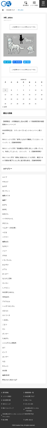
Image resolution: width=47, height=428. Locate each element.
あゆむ (4, 209)
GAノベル (28, 400)
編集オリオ (6, 195)
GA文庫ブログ (29, 396)
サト (3, 329)
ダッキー (5, 334)
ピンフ (4, 352)
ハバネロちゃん (7, 218)
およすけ (5, 264)
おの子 (4, 186)
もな (3, 361)
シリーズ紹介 (7, 396)
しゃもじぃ (6, 288)
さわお (4, 255)
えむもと (5, 311)
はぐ (3, 347)
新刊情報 (5, 392)
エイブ (4, 177)
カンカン (5, 283)
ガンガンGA (29, 404)
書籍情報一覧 (29, 392)
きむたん (5, 223)
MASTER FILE (29, 414)
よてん (4, 269)
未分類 (4, 370)
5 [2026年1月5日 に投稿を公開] (5, 90)
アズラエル (6, 301)
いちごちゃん (7, 260)
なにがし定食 (7, 278)
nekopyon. (5, 297)
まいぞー (5, 357)
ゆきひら (5, 214)
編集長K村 (5, 375)
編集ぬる (5, 241)
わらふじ (5, 366)
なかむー (5, 246)
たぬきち (5, 338)
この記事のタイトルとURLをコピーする (23, 27)
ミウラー (5, 237)
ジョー (4, 251)
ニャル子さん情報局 (9, 343)
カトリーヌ (6, 315)
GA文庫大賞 (7, 400)
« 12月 (4, 107)
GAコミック (7, 404)
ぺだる (4, 232)
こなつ (4, 324)
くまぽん (5, 320)
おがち (4, 205)
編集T (4, 200)
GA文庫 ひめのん (8, 292)
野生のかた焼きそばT (9, 380)
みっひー (5, 274)
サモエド (5, 182)
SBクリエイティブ (8, 408)
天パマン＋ (6, 191)
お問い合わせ (29, 420)
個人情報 (5, 420)
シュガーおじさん (8, 306)
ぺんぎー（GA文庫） (9, 228)
